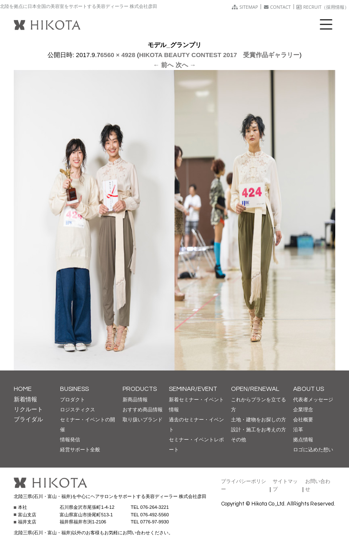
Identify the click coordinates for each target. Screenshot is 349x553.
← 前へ (163, 64)
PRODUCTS (140, 389)
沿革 (298, 430)
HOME (23, 389)
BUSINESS (74, 389)
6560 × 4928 (117, 54)
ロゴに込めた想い (313, 450)
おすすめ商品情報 (143, 410)
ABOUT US (308, 389)
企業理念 (303, 410)
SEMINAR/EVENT (193, 389)
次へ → (186, 64)
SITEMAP (245, 7)
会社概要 (303, 420)
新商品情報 (135, 400)
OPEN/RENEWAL (255, 389)
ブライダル (28, 419)
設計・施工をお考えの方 (258, 430)
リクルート (28, 409)
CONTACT (277, 7)
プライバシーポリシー (243, 485)
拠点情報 (303, 440)
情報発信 (70, 440)
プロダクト (72, 400)
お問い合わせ (317, 485)
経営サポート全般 (80, 450)
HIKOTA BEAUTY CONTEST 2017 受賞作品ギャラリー (219, 54)
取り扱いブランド (143, 420)
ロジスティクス (77, 410)
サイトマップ (285, 485)
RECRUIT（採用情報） (322, 7)
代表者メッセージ (313, 400)
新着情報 (25, 399)
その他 (238, 440)
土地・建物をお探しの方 (258, 420)
